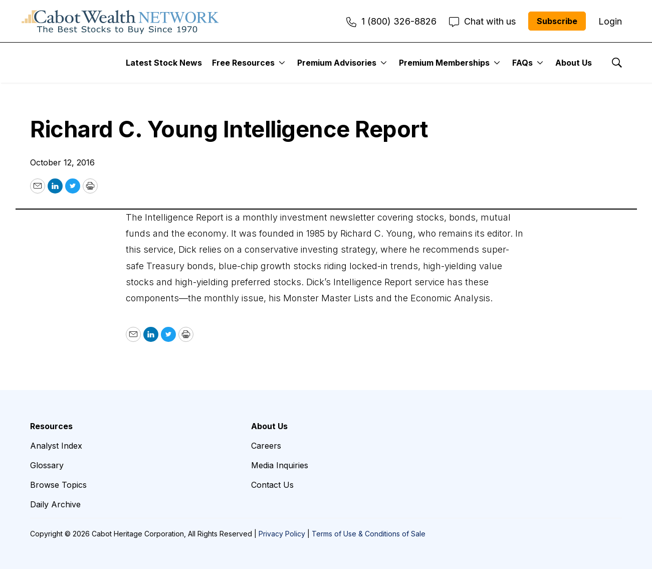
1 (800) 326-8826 (391, 21)
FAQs (522, 63)
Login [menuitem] (610, 21)
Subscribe (557, 21)
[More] (282, 63)
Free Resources (243, 63)
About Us (573, 63)
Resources (51, 426)
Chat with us (482, 21)
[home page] (120, 21)
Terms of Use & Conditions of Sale (368, 533)
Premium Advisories (336, 63)
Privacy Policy (282, 533)
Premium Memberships (444, 63)
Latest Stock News (164, 63)
